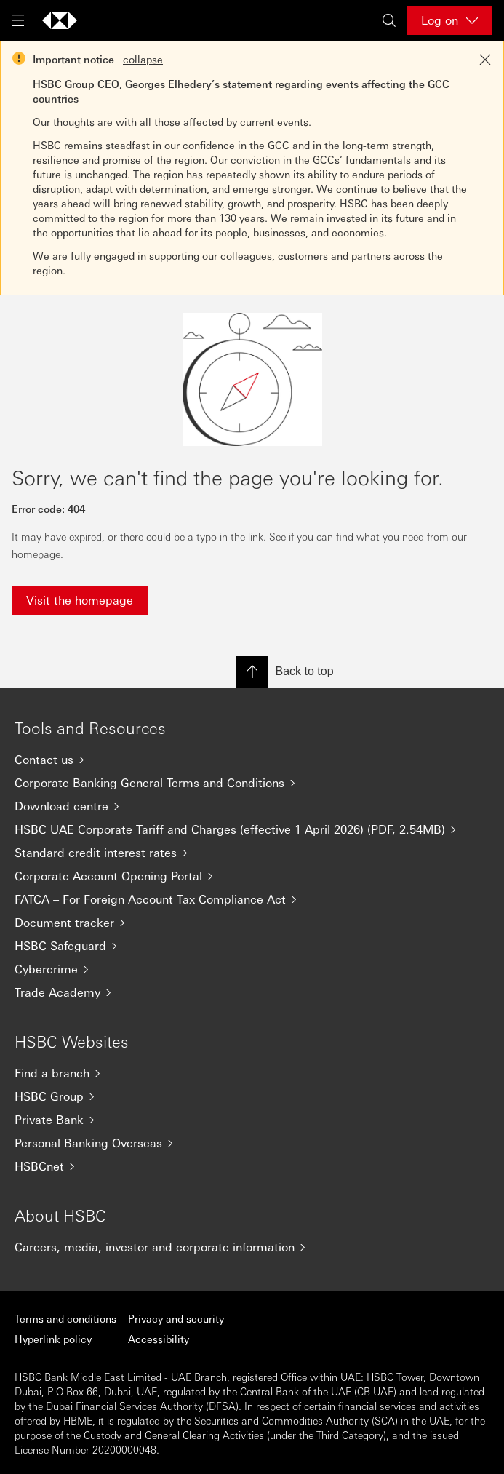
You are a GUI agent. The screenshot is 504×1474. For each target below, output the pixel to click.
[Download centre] (252, 806)
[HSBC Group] (252, 1096)
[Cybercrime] (252, 969)
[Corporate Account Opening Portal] (252, 876)
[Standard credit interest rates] (252, 852)
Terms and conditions (65, 1318)
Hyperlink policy (53, 1338)
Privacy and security (176, 1318)
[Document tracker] (252, 922)
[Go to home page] (59, 20)
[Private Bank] (252, 1119)
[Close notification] (485, 60)
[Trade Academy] (252, 992)
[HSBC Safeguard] (252, 946)
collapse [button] (143, 58)
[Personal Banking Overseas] (252, 1143)
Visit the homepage (79, 599)
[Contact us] (252, 759)
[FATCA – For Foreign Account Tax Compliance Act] (252, 899)
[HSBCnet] (252, 1166)
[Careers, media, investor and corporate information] (252, 1247)
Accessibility (158, 1338)
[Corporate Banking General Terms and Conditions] (252, 783)
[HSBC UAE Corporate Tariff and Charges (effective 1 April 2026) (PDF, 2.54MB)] (252, 829)
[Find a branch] (252, 1073)
